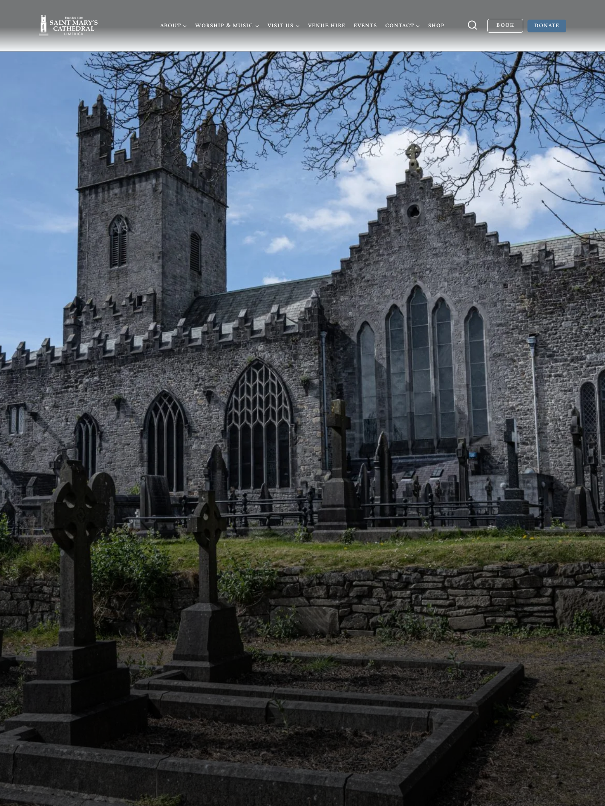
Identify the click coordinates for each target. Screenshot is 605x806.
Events (365, 25)
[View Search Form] (472, 25)
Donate (546, 25)
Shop (436, 25)
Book (505, 24)
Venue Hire (327, 25)
